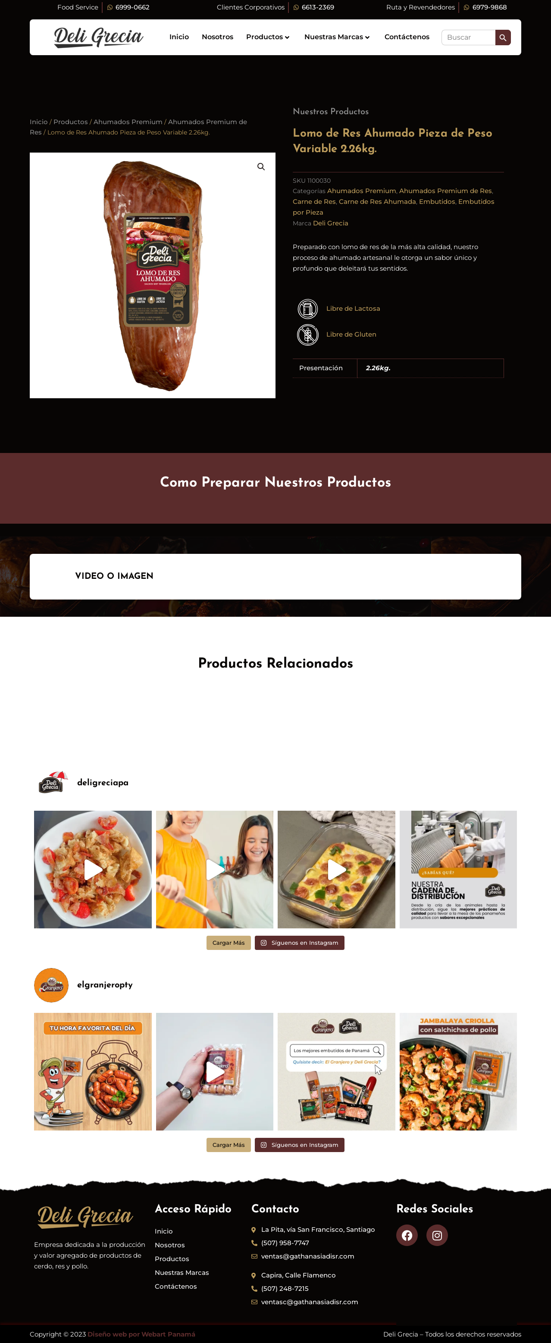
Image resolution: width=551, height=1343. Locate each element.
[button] (261, 167)
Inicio (179, 37)
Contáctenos (407, 37)
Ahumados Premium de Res (445, 191)
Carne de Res (314, 201)
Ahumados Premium (128, 122)
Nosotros (217, 37)
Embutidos (437, 201)
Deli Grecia (330, 223)
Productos (267, 37)
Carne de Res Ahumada (377, 201)
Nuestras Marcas (336, 37)
